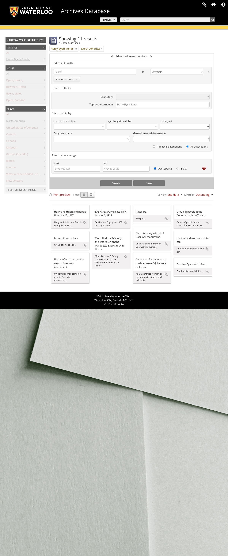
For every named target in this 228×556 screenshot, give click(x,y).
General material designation (149, 133)
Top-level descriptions (167, 146)
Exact (181, 168)
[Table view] (91, 195)
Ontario (11, 135)
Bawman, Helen (16, 87)
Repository (107, 97)
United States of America (22, 128)
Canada (11, 141)
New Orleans (14, 181)
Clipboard (204, 4)
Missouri (11, 148)
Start (56, 163)
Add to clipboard (84, 223)
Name (10, 68)
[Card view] (84, 195)
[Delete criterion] (206, 71)
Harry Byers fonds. (18, 60)
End (105, 163)
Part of (12, 47)
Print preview (59, 194)
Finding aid (166, 121)
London (11, 168)
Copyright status (63, 133)
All (8, 53)
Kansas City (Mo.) (17, 155)
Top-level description (101, 104)
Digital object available (119, 121)
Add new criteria (67, 79)
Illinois (10, 161)
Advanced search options (131, 56)
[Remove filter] (76, 49)
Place (10, 108)
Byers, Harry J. (15, 81)
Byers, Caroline (15, 101)
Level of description (21, 189)
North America (15, 121)
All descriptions (197, 146)
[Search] (167, 19)
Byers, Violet (14, 94)
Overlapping (163, 168)
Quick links (223, 4)
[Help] (202, 168)
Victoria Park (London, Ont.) (23, 175)
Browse (107, 19)
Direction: (189, 194)
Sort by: (162, 194)
